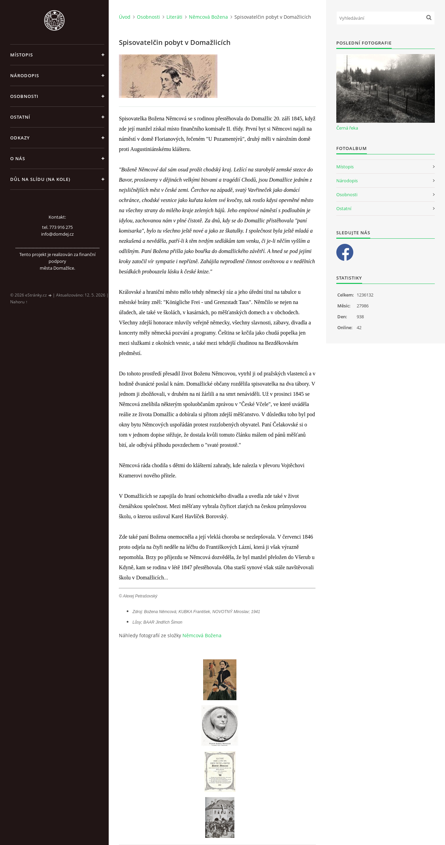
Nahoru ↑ (19, 302)
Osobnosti (24, 96)
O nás (17, 158)
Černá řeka (347, 128)
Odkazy (20, 138)
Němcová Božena (208, 17)
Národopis (24, 75)
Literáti (174, 17)
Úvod (124, 17)
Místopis (21, 55)
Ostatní (20, 117)
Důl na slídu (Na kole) (40, 179)
